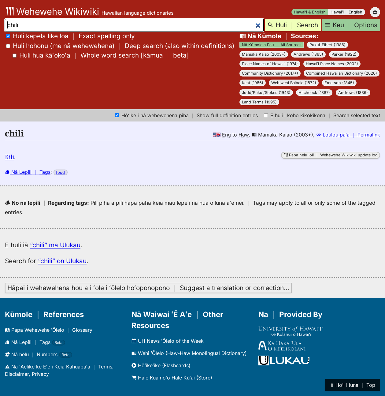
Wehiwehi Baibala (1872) (293, 82)
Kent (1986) (252, 82)
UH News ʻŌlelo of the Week (167, 341)
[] (101, 55)
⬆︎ (352, 385)
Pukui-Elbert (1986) (327, 44)
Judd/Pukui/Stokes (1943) (266, 92)
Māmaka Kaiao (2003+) (263, 54)
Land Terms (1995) (259, 102)
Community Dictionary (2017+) (270, 73)
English (355, 12)
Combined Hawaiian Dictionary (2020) (341, 73)
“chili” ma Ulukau (55, 245)
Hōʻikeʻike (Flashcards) (161, 365)
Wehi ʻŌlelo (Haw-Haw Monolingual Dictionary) (189, 353)
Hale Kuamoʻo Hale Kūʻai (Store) (171, 378)
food (60, 172)
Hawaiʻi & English (310, 12)
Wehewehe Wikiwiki (52, 11)
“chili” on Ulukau (62, 261)
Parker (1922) (344, 54)
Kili (9, 157)
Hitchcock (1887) (314, 92)
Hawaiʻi (337, 12)
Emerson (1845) (339, 82)
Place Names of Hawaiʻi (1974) (270, 63)
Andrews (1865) (308, 54)
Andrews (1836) (353, 92)
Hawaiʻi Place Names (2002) (332, 63)
